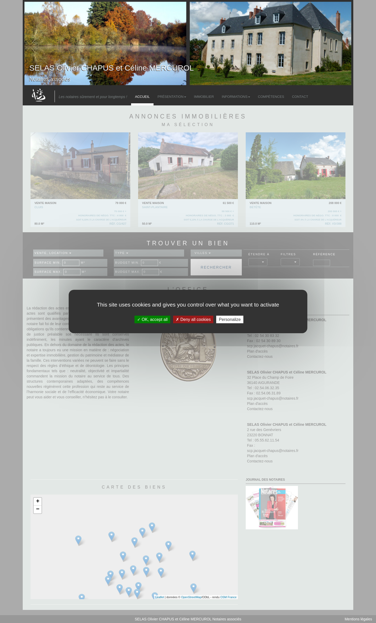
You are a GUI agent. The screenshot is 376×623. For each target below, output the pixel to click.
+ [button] (37, 502)
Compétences (271, 97)
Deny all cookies (193, 319)
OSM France (228, 597)
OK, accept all (152, 319)
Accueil (142, 97)
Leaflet (159, 597)
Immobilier (204, 97)
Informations (236, 97)
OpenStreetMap (191, 597)
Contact (300, 97)
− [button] (37, 509)
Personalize (230, 319)
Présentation (171, 97)
